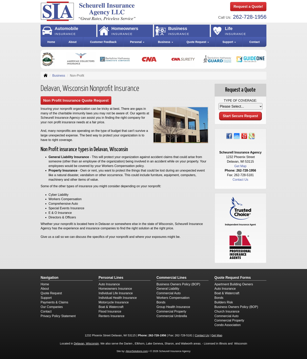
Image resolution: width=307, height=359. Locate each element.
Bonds (160, 302)
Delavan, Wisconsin (86, 343)
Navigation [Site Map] (49, 278)
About (72, 41)
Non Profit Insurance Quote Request (76, 100)
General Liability (167, 288)
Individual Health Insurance (118, 297)
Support (46, 297)
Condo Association (228, 325)
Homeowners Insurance (115, 288)
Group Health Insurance (173, 307)
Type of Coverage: (240, 100)
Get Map (240, 166)
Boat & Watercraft (111, 307)
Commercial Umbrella (171, 316)
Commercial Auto (168, 293)
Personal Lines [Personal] (111, 278)
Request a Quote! (248, 7)
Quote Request (51, 293)
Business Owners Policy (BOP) (178, 284)
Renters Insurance (112, 316)
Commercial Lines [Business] (171, 278)
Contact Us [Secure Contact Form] (240, 179)
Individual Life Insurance (116, 293)
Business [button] (165, 41)
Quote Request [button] (198, 41)
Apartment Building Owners (234, 284)
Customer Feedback (103, 41)
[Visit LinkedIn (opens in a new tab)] (237, 135)
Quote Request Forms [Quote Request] (233, 278)
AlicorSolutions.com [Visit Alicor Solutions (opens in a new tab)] (137, 351)
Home (51, 41)
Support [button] (229, 41)
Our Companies (52, 307)
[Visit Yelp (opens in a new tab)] (244, 135)
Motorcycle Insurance (114, 302)
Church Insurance (227, 311)
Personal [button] (137, 41)
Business (58, 75)
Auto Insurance (109, 284)
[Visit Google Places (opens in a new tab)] (252, 135)
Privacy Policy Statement (58, 316)
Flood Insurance (110, 311)
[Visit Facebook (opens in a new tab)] (229, 135)
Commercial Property (171, 311)
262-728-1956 (249, 17)
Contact (254, 41)
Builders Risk (224, 302)
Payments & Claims (54, 302)
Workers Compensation (173, 297)
